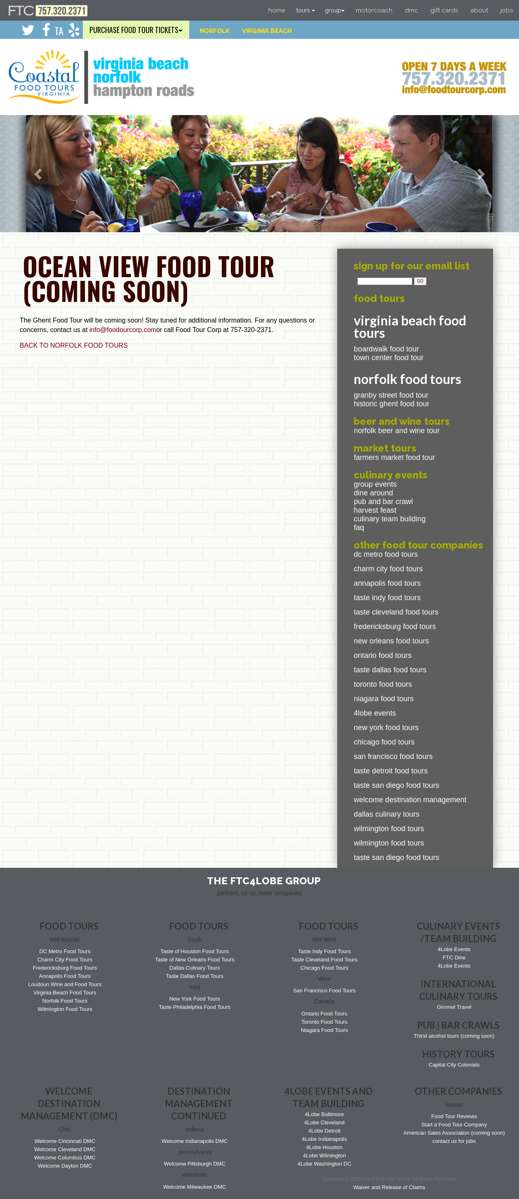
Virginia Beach (267, 31)
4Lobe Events (375, 713)
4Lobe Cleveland (324, 1122)
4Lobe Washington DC (324, 1164)
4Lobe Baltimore (324, 1114)
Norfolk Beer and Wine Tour (396, 430)
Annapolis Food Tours (387, 583)
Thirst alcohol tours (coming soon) (454, 1036)
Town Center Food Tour (388, 357)
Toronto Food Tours (383, 684)
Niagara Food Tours (383, 699)
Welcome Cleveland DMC (65, 1149)
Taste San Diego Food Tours (396, 785)
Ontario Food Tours (382, 655)
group (335, 10)
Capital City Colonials (454, 1065)
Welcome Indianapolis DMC (195, 1141)
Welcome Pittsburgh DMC (194, 1164)
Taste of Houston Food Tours (194, 951)
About (479, 10)
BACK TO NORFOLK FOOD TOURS (74, 345)
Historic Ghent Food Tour (391, 404)
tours (305, 10)
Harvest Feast (375, 510)
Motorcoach (374, 10)
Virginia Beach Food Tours (64, 992)
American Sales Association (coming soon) (454, 1133)
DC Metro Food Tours (386, 554)
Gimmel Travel (454, 1007)
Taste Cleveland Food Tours (396, 612)
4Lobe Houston (324, 1147)
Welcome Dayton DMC (65, 1166)
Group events (375, 484)
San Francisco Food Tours (393, 756)
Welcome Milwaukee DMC (194, 1187)
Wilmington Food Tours (389, 828)
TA (58, 30)
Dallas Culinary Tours (386, 814)
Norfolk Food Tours (65, 1001)
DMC (411, 10)
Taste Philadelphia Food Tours (194, 1007)
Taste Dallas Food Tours (390, 670)
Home (276, 10)
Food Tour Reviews (454, 1116)
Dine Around (373, 493)
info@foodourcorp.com (122, 329)
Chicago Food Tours (384, 742)
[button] (39, 173)
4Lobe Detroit (324, 1131)
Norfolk (215, 31)
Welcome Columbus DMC (65, 1157)
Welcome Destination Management (410, 800)
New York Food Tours (386, 727)
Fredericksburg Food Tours (395, 626)
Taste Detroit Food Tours (390, 771)
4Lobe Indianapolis (324, 1139)
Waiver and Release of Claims (389, 1187)
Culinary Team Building (389, 519)
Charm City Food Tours (388, 569)
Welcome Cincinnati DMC (64, 1141)
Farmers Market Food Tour (394, 457)
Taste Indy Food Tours (387, 598)
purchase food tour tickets (136, 29)
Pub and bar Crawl (383, 501)
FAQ (359, 527)
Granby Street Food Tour (391, 395)
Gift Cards (444, 10)
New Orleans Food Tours (391, 641)
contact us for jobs (454, 1141)
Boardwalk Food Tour (386, 349)
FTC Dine (454, 957)
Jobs (506, 10)
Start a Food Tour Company (454, 1124)
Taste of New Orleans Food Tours (195, 959)
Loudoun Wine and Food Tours (65, 984)
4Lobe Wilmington (324, 1155)
